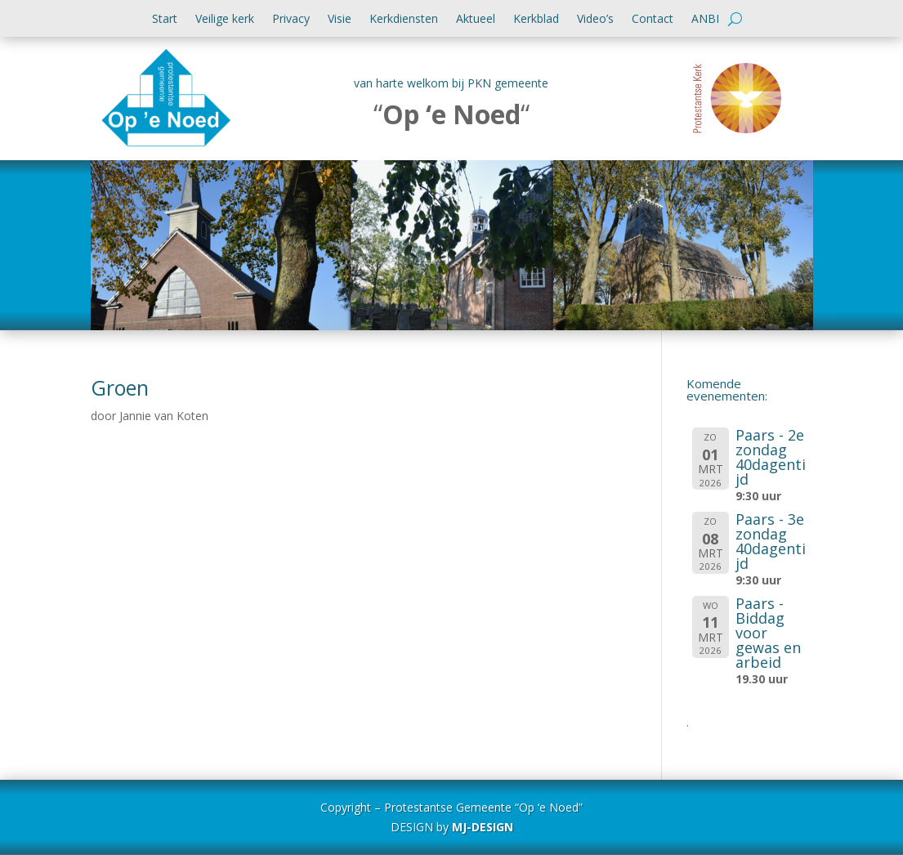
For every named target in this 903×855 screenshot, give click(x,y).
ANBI (705, 19)
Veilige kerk (224, 19)
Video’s (595, 19)
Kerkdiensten (403, 19)
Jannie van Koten (163, 415)
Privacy (291, 19)
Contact (652, 19)
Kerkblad (536, 19)
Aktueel (475, 19)
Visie (339, 19)
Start (164, 19)
